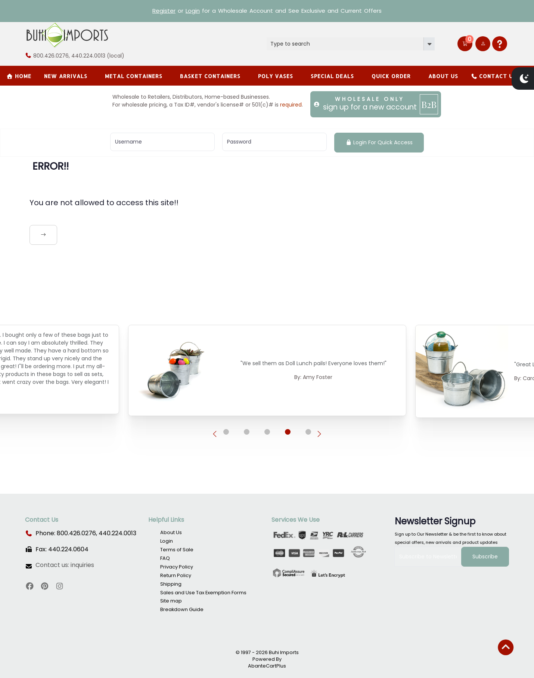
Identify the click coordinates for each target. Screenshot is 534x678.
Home (18, 76)
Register (164, 11)
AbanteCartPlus (267, 666)
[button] (464, 43)
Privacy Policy (176, 567)
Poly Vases (275, 76)
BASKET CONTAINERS (210, 76)
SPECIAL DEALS (332, 76)
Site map (171, 601)
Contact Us (494, 76)
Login (193, 11)
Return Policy (175, 575)
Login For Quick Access (379, 142)
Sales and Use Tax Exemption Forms (203, 592)
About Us (443, 76)
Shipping (170, 584)
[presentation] (214, 434)
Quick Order (391, 76)
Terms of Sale (176, 549)
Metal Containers (133, 76)
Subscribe (485, 556)
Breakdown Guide (182, 609)
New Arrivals (65, 76)
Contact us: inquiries (64, 565)
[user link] (482, 43)
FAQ (165, 558)
